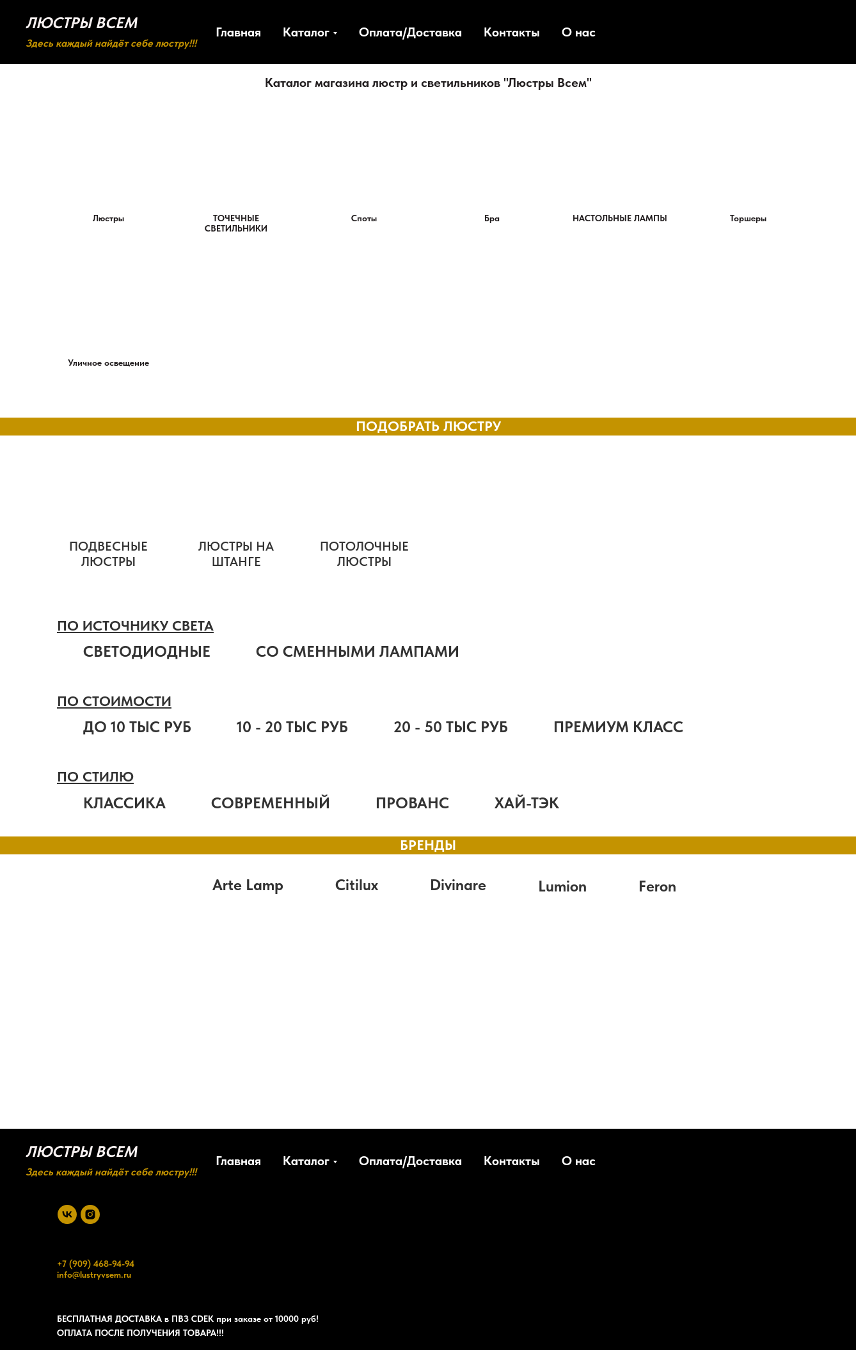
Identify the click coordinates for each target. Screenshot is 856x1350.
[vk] (67, 1214)
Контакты (512, 32)
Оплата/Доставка (410, 32)
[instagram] (90, 1214)
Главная (238, 32)
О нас (579, 32)
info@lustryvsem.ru (94, 1274)
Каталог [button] (306, 32)
